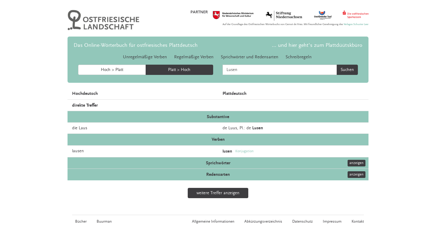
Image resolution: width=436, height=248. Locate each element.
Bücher (81, 221)
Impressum (332, 221)
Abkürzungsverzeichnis (263, 221)
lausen (78, 151)
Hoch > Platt (112, 69)
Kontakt (358, 221)
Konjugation (244, 151)
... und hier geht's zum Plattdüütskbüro (317, 45)
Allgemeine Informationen (213, 221)
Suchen (347, 69)
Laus (83, 128)
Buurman (104, 221)
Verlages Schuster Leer (356, 24)
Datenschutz (302, 221)
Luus (232, 128)
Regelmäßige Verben (193, 57)
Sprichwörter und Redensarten (249, 57)
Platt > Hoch (179, 69)
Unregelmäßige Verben (145, 57)
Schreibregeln (299, 57)
